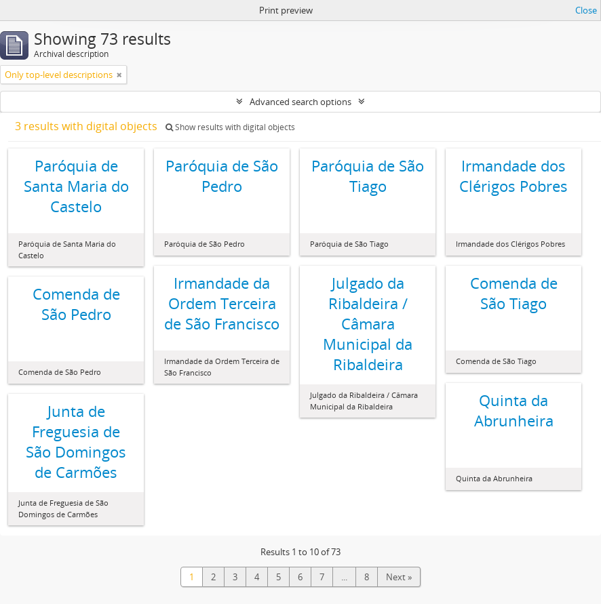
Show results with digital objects (230, 127)
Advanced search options (300, 102)
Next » (399, 577)
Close (586, 10)
